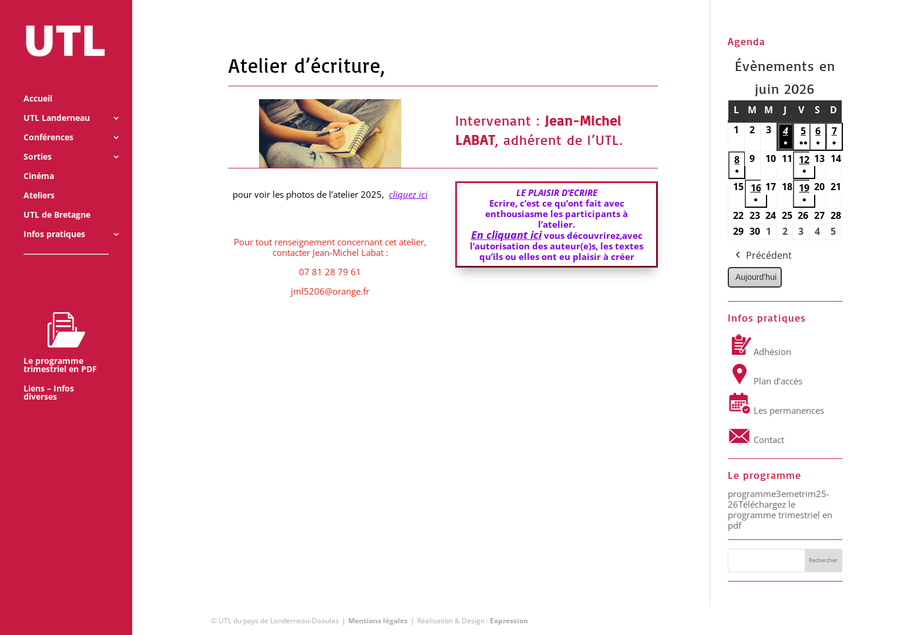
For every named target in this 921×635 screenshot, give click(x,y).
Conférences (48, 122)
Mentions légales (378, 621)
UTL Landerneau (56, 102)
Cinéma (38, 160)
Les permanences (776, 410)
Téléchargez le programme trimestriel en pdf (780, 514)
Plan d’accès (765, 381)
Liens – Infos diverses (48, 377)
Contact (756, 439)
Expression (509, 621)
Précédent (762, 256)
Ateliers (39, 180)
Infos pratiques (54, 219)
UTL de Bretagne (56, 199)
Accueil (37, 83)
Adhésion (759, 351)
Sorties (37, 141)
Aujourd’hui (756, 277)
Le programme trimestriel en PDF (60, 327)
